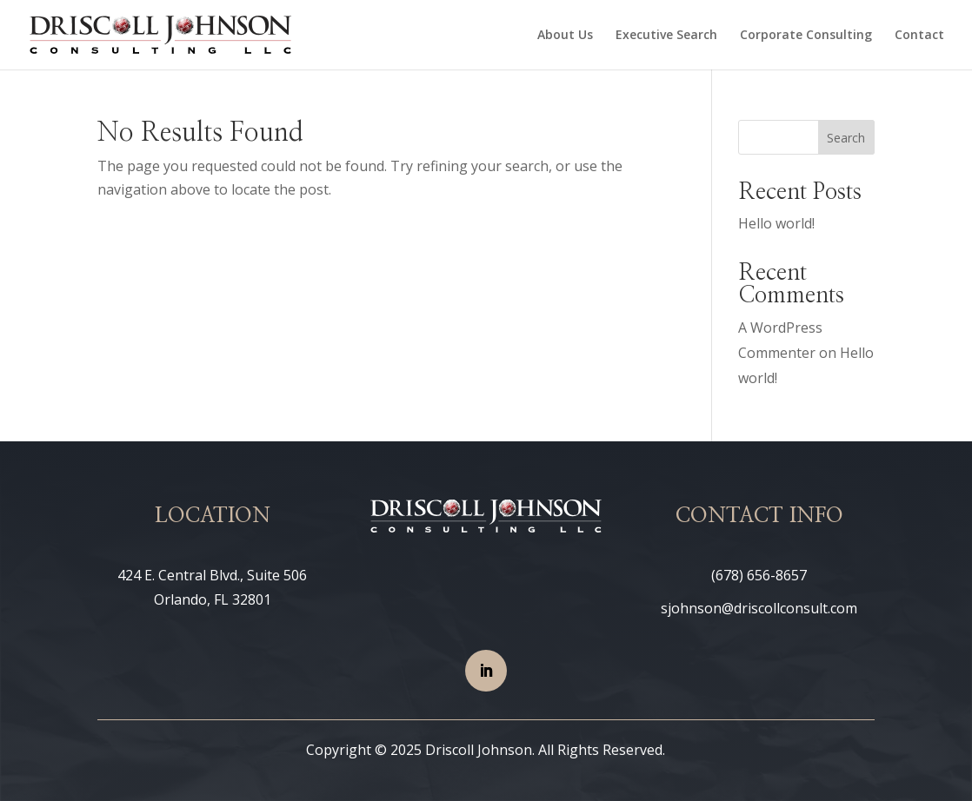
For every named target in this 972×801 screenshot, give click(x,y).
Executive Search (666, 36)
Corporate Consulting (806, 36)
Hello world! (776, 223)
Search (846, 137)
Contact (919, 36)
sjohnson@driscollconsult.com (759, 608)
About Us (565, 36)
